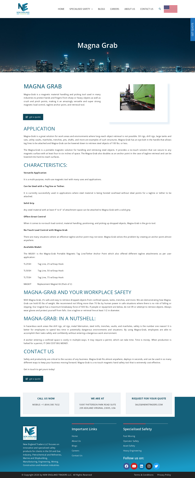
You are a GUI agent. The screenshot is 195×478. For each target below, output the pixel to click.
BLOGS (104, 8)
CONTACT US (147, 8)
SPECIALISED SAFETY (85, 9)
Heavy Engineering (132, 450)
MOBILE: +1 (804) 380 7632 (46, 404)
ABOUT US (131, 8)
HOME (66, 8)
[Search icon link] (160, 9)
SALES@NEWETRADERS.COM (149, 404)
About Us (76, 441)
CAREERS (116, 8)
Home (75, 436)
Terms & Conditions (144, 474)
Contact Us (77, 455)
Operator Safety (131, 441)
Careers (75, 450)
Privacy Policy (164, 474)
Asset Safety (129, 445)
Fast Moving (129, 436)
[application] (95, 9)
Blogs (74, 445)
